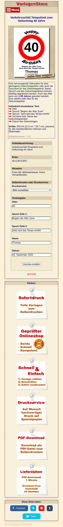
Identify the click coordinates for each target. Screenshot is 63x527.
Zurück (31, 274)
